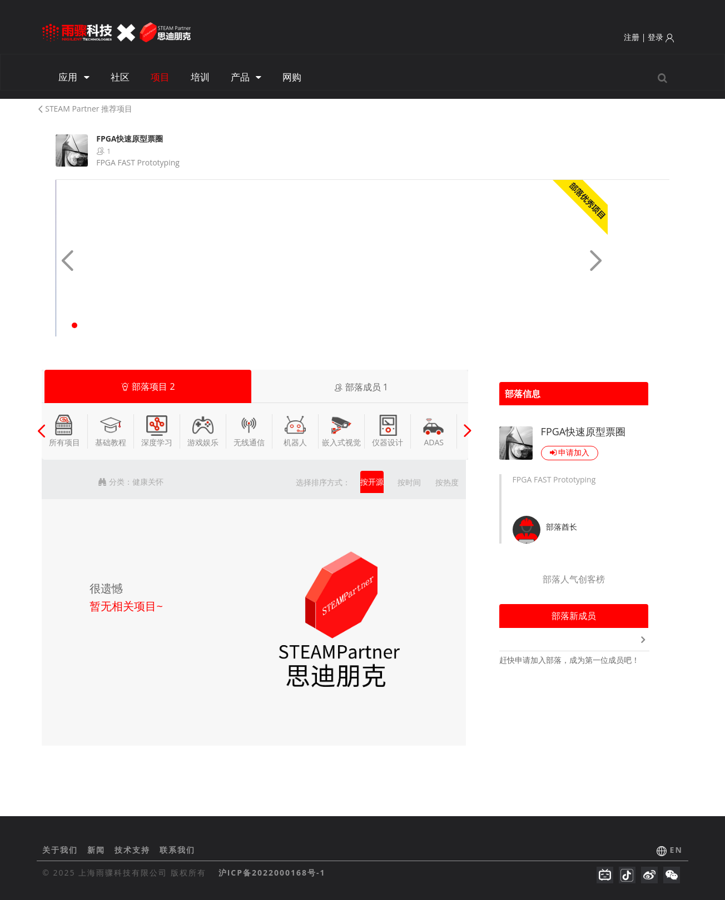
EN (676, 849)
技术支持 (134, 849)
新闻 (97, 849)
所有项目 (64, 431)
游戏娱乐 (203, 431)
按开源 (372, 481)
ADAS (434, 431)
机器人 (295, 431)
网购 (291, 77)
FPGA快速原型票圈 (583, 431)
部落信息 (522, 394)
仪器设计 (387, 431)
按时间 (409, 482)
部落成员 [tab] (361, 387)
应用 (73, 77)
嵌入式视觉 (341, 431)
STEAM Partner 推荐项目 (84, 108)
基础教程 (110, 431)
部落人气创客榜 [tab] (574, 579)
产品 (246, 77)
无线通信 (249, 431)
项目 (160, 77)
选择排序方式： (323, 482)
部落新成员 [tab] (574, 616)
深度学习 (156, 431)
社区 (120, 77)
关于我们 (61, 849)
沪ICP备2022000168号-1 (272, 872)
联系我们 (177, 849)
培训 (200, 77)
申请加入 (570, 452)
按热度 (447, 482)
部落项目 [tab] (148, 386)
